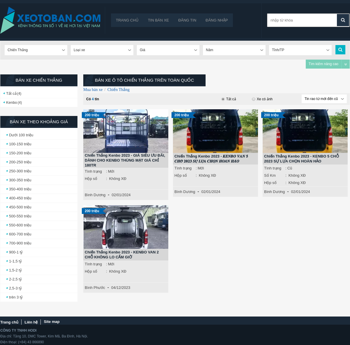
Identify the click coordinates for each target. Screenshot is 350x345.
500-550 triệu (20, 216)
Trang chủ (127, 20)
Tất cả (11, 93)
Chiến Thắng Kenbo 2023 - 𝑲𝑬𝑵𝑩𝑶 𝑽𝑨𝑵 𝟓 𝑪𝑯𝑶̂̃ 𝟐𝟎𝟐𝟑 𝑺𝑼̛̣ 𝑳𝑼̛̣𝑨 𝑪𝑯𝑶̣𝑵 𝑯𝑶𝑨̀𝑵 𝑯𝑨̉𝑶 (211, 158)
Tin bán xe (158, 20)
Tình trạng (93, 171)
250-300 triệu (20, 171)
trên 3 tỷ (16, 297)
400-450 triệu (20, 198)
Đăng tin (187, 20)
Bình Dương (95, 195)
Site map (51, 321)
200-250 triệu (20, 162)
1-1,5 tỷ (15, 261)
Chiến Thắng (118, 89)
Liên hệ (31, 322)
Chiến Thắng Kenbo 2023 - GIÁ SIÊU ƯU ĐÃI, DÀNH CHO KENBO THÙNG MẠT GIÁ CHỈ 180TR (125, 160)
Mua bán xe (92, 89)
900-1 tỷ (16, 252)
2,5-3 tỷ (15, 288)
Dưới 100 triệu (21, 135)
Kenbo (11, 102)
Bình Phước (95, 287)
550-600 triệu (20, 225)
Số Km (270, 175)
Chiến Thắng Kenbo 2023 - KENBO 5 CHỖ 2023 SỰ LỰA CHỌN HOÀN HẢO (301, 158)
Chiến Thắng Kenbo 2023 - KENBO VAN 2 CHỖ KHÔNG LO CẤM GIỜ (122, 254)
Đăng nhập (217, 20)
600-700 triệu (20, 234)
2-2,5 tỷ (15, 279)
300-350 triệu (20, 180)
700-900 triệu (20, 243)
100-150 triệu (20, 144)
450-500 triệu (20, 207)
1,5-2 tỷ (15, 270)
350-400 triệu (20, 189)
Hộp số (91, 178)
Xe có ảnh (262, 99)
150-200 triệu (20, 153)
